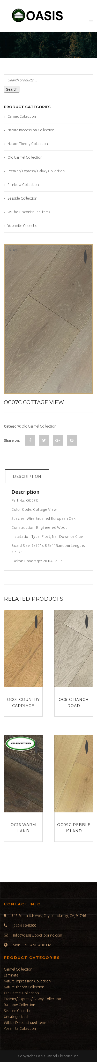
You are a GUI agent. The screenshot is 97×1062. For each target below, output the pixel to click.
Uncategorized (16, 1017)
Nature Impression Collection (31, 130)
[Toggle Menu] (91, 20)
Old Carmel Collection (25, 157)
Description (27, 476)
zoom (14, 249)
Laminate (11, 975)
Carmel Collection (22, 116)
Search (11, 89)
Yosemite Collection (24, 226)
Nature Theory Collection (28, 144)
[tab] (27, 476)
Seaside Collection (22, 198)
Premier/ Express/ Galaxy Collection (36, 171)
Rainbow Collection (23, 185)
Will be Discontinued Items (29, 212)
